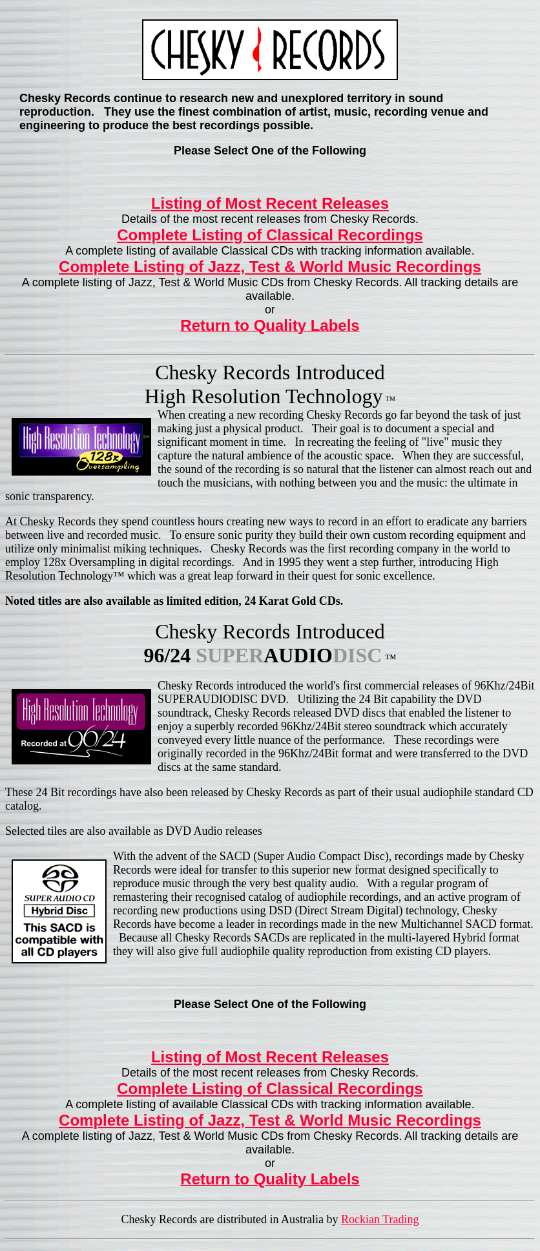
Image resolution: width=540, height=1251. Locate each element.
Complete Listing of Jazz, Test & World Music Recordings (270, 266)
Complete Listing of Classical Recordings (269, 235)
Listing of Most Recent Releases (270, 203)
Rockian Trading (380, 1219)
